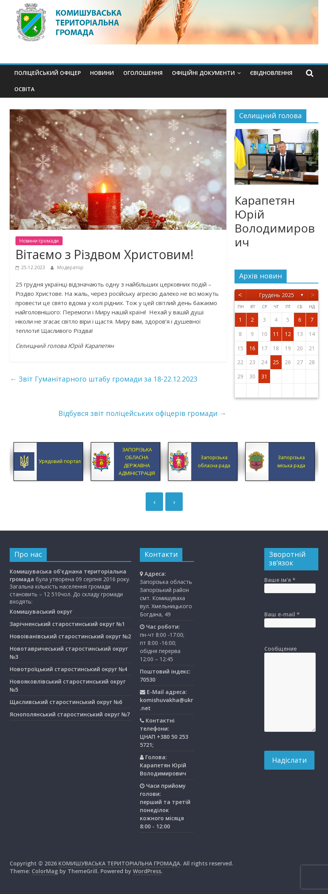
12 (288, 334)
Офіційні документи (203, 72)
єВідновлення (271, 72)
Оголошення (143, 72)
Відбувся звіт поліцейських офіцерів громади (142, 413)
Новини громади (39, 240)
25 (276, 362)
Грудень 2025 (276, 295)
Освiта (24, 89)
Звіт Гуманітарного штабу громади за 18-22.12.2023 (103, 378)
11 (276, 334)
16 (252, 348)
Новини (102, 72)
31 (264, 376)
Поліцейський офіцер (47, 72)
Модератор (70, 267)
